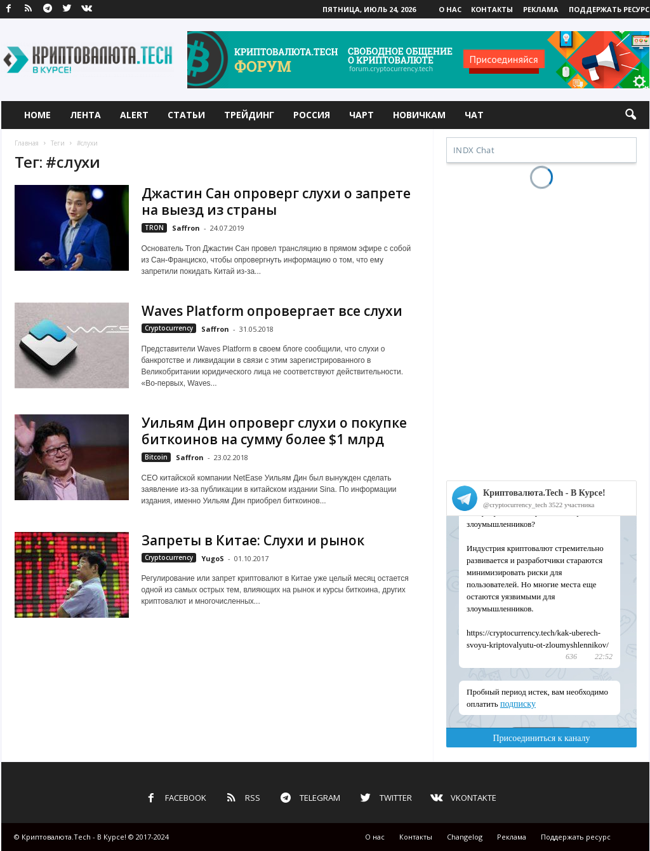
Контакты (492, 9)
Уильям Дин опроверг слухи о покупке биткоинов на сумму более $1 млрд (274, 431)
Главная (27, 143)
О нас (450, 9)
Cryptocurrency (169, 327)
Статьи (186, 115)
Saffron (186, 228)
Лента (85, 115)
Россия (311, 115)
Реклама (541, 9)
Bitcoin (156, 457)
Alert (134, 115)
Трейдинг (249, 115)
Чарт (361, 115)
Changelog (464, 836)
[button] (630, 115)
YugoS (212, 558)
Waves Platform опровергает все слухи (272, 311)
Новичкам (419, 115)
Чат (474, 115)
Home (37, 115)
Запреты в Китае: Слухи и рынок (253, 540)
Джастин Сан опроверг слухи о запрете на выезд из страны (276, 201)
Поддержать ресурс (609, 9)
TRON (154, 227)
